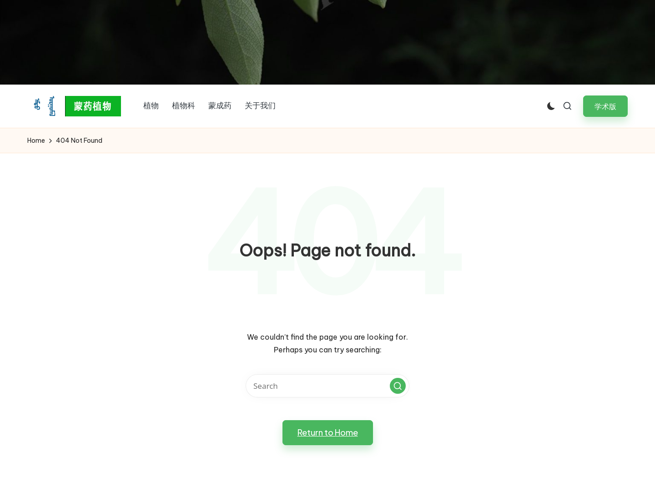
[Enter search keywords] (327, 385)
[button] (605, 106)
